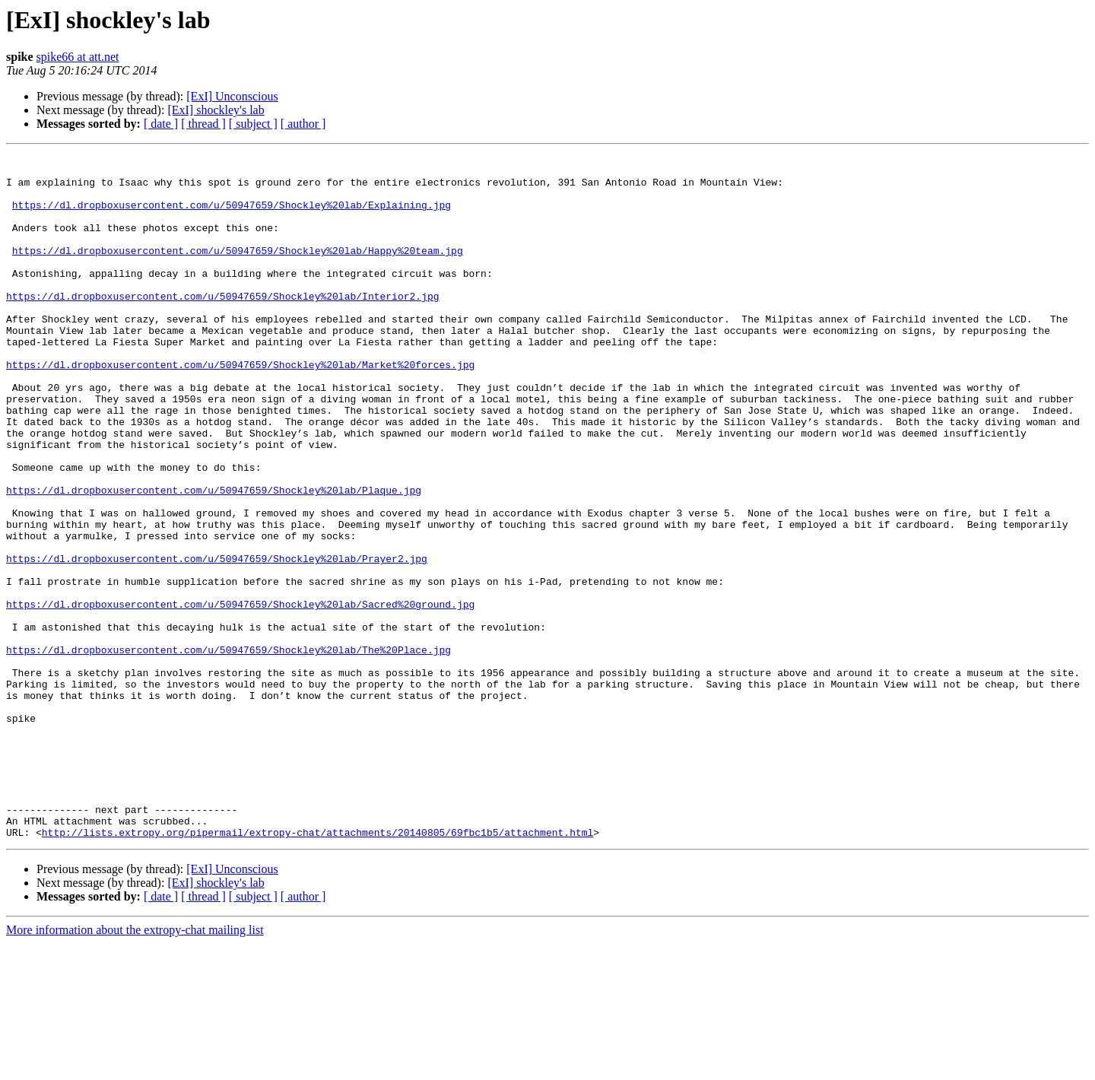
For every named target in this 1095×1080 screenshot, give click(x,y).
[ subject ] (253, 123)
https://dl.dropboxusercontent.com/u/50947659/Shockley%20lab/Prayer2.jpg (216, 640)
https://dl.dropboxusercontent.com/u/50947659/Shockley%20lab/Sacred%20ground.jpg (240, 695)
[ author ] (303, 123)
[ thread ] (203, 123)
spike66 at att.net (77, 56)
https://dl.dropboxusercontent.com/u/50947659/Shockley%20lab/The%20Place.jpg (228, 750)
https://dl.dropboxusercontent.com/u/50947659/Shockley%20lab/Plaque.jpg (213, 558)
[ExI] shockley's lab (215, 109)
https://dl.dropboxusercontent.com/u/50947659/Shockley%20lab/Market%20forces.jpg (240, 408)
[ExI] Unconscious (232, 96)
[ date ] (161, 123)
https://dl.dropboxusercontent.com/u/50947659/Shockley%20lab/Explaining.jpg (231, 216)
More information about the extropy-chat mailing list (135, 1066)
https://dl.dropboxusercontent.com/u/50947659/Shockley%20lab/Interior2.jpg (222, 325)
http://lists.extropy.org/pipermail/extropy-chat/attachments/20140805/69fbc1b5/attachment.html (317, 969)
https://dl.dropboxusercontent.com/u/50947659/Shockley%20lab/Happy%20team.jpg (237, 271)
